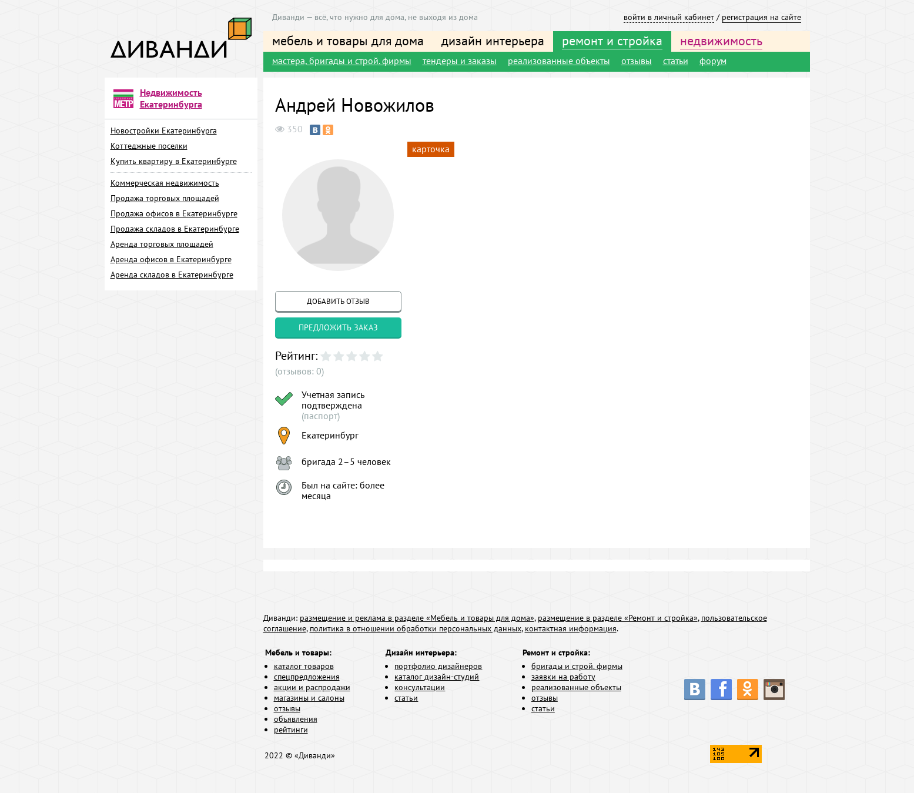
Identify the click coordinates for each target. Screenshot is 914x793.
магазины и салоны (309, 697)
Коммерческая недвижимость (165, 183)
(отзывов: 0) (299, 371)
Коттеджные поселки (149, 145)
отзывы (636, 60)
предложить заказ (338, 327)
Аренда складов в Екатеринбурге (172, 274)
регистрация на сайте (761, 17)
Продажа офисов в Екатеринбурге (174, 213)
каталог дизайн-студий (436, 676)
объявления (295, 719)
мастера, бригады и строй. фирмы (341, 60)
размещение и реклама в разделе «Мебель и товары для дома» (417, 618)
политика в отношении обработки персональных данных (415, 628)
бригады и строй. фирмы (576, 666)
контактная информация (571, 628)
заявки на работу (563, 676)
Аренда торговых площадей (162, 244)
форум (712, 60)
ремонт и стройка (612, 40)
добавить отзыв (338, 301)
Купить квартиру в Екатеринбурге (174, 161)
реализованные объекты (559, 60)
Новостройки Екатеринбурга (164, 130)
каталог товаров (304, 666)
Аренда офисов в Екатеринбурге (171, 259)
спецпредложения (307, 676)
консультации (419, 687)
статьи (675, 60)
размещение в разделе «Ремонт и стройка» (618, 618)
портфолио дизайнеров (438, 666)
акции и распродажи (312, 687)
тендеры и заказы (460, 60)
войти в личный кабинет (669, 17)
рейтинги (291, 729)
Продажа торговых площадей (165, 198)
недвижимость (721, 40)
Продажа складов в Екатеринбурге (175, 228)
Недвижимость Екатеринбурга (171, 98)
